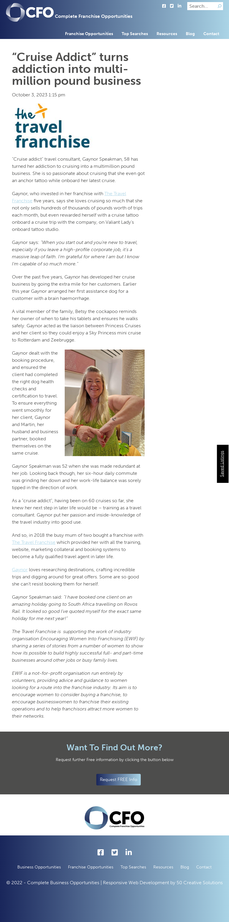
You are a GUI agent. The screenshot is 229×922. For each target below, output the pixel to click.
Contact (211, 33)
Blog (190, 33)
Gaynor (20, 569)
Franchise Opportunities (89, 33)
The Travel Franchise (33, 542)
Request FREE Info (118, 779)
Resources (167, 33)
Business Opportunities (39, 867)
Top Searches (135, 33)
